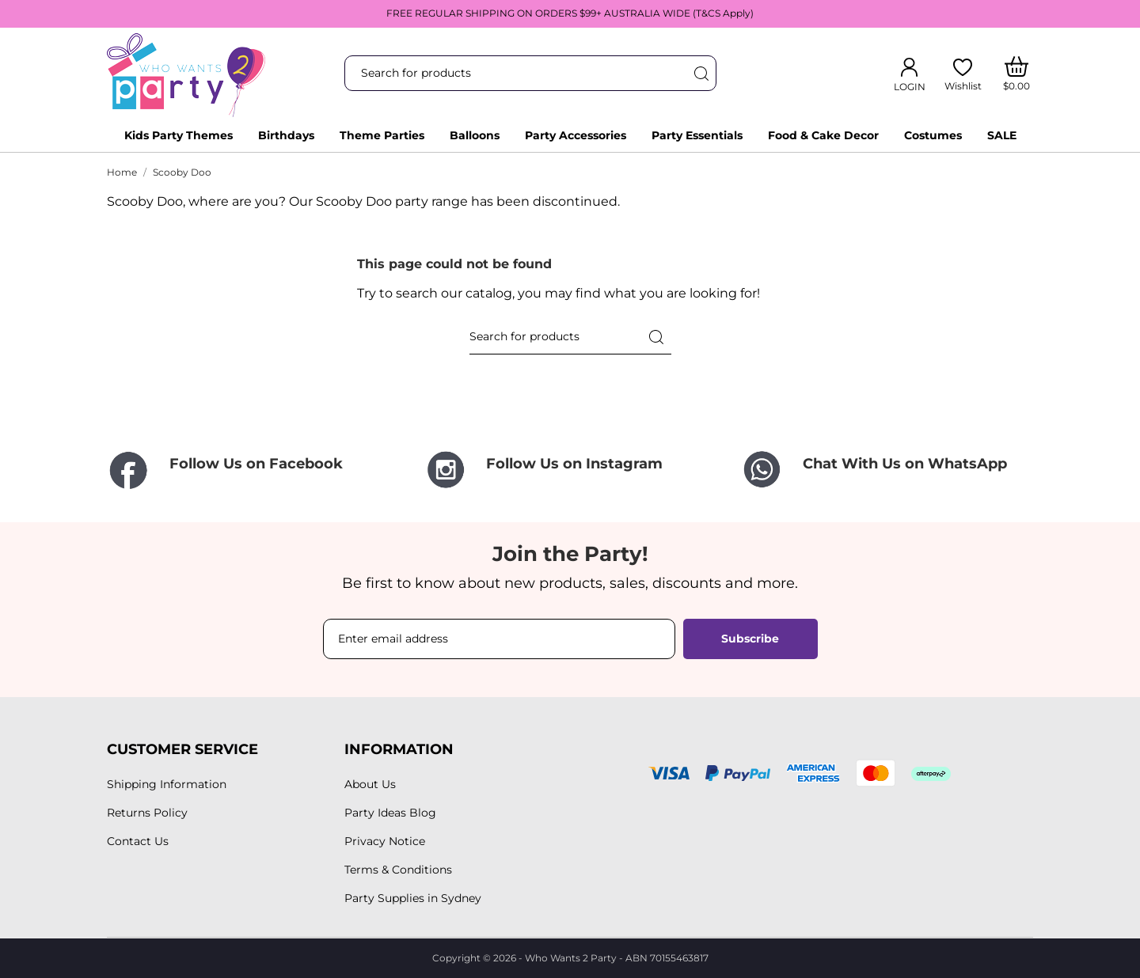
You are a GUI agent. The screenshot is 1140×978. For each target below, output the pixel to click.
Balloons (475, 135)
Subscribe (750, 638)
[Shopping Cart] (1017, 73)
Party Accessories (575, 135)
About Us (370, 784)
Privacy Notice (384, 841)
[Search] (700, 73)
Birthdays (286, 135)
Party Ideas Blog (390, 813)
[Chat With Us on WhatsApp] (886, 470)
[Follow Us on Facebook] (253, 471)
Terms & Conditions (398, 869)
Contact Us (138, 841)
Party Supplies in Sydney (412, 898)
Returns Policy (147, 813)
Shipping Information (166, 784)
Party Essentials (697, 135)
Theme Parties (382, 135)
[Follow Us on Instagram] (570, 470)
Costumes (933, 135)
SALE (1001, 135)
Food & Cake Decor (823, 135)
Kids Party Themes (178, 135)
